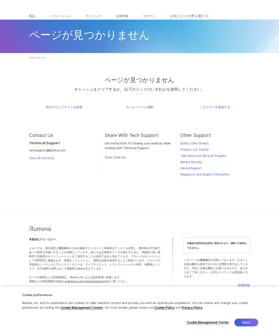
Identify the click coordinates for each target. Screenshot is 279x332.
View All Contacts (41, 158)
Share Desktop (115, 157)
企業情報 (122, 16)
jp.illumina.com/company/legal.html (86, 281)
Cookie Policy (164, 310)
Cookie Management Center (81, 310)
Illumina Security (191, 162)
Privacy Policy (192, 310)
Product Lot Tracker (194, 149)
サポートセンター (37, 57)
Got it (246, 325)
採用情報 (244, 285)
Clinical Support (191, 168)
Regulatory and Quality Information (205, 174)
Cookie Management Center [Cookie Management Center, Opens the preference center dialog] (208, 325)
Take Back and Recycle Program (203, 156)
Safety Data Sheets (194, 143)
